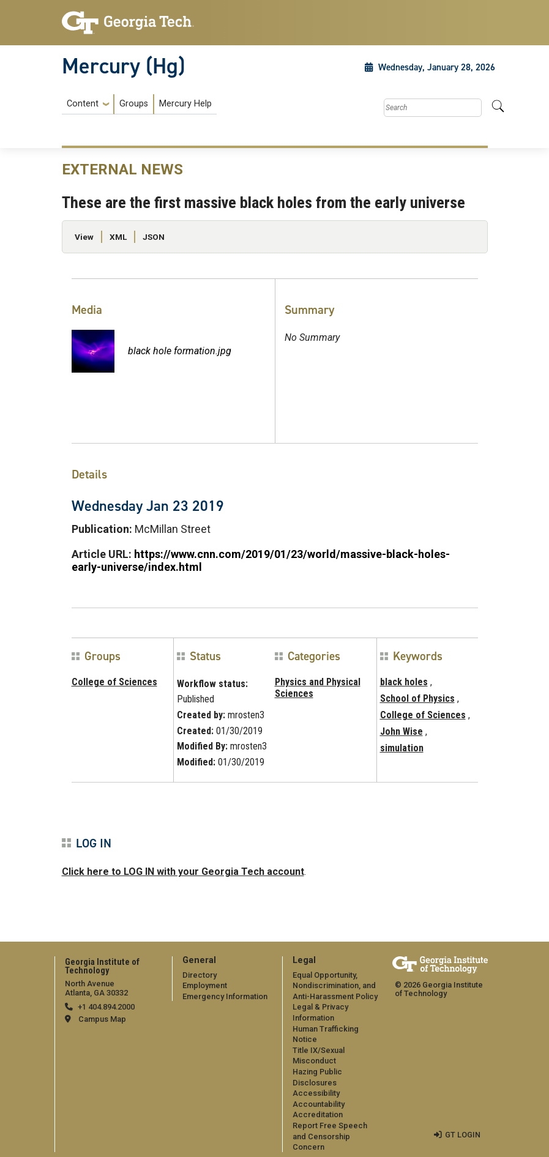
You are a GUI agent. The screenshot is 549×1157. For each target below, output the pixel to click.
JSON (154, 237)
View (84, 237)
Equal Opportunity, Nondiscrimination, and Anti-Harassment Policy (335, 985)
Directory (199, 975)
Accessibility (316, 1093)
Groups (133, 104)
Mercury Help (185, 104)
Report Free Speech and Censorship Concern (330, 1136)
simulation (402, 748)
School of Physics (417, 698)
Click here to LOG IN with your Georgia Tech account (183, 871)
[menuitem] (139, 104)
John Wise (401, 731)
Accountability (319, 1104)
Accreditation (318, 1114)
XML (118, 237)
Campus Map (102, 1019)
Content (83, 104)
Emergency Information (224, 996)
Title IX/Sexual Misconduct (319, 1056)
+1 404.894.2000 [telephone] (106, 1006)
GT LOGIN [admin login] (462, 1134)
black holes (404, 682)
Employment (204, 985)
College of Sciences (114, 682)
